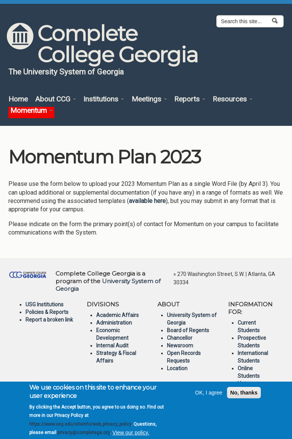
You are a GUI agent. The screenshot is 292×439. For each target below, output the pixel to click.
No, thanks (244, 396)
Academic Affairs (117, 315)
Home (18, 99)
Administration (114, 323)
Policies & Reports (46, 312)
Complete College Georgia (117, 44)
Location (177, 368)
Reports (189, 99)
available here (147, 200)
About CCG (55, 99)
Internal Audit (112, 345)
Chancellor (179, 338)
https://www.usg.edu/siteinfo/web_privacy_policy (80, 428)
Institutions (103, 99)
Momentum (31, 111)
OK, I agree (208, 396)
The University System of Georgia (66, 71)
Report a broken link (49, 320)
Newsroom (180, 345)
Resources (232, 99)
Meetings (149, 99)
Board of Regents (188, 330)
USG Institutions (44, 304)
